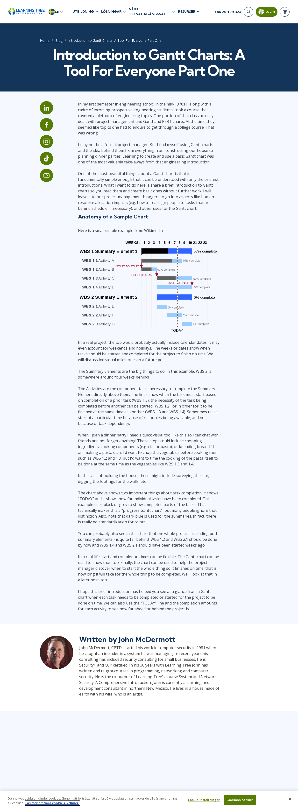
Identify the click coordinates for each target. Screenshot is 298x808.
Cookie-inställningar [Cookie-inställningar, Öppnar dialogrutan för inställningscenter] (204, 802)
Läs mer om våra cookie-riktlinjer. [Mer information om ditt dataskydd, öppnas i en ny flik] (52, 805)
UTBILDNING (83, 12)
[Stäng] (290, 801)
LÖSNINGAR (111, 12)
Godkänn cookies (240, 802)
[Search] (248, 12)
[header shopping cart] (285, 12)
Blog (54, 40)
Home (40, 40)
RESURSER (186, 12)
